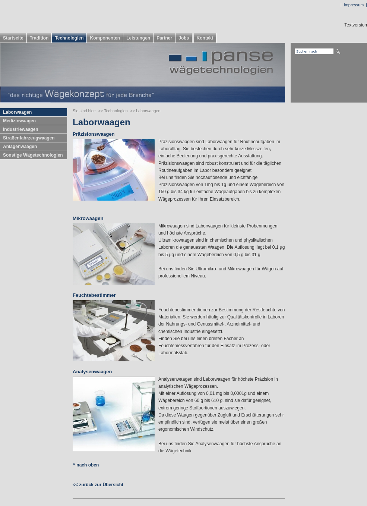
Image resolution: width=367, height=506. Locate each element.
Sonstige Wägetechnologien (33, 155)
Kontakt (205, 38)
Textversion (355, 25)
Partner (164, 38)
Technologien (69, 38)
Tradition (39, 38)
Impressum (354, 5)
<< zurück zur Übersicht (98, 484)
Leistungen (138, 38)
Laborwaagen (17, 112)
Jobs (183, 38)
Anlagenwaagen (20, 146)
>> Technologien (113, 111)
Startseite (13, 38)
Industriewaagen (20, 129)
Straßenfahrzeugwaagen (29, 138)
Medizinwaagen (19, 120)
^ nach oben (86, 465)
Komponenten (105, 38)
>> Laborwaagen (145, 111)
